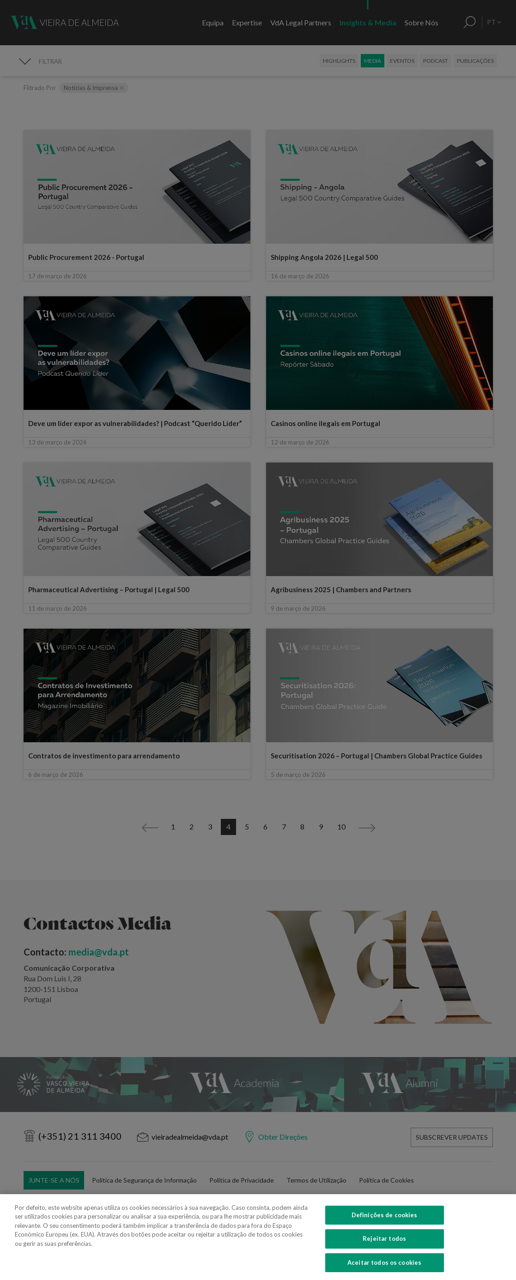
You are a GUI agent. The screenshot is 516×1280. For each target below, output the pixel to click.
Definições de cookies (385, 1257)
